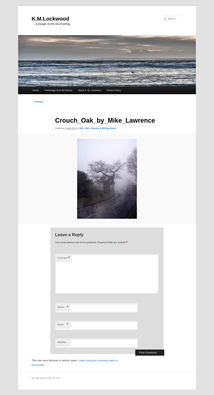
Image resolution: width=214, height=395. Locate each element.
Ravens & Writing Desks (104, 128)
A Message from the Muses (58, 90)
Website (62, 342)
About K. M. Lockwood (89, 90)
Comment (64, 258)
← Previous (37, 102)
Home (36, 90)
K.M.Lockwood (50, 19)
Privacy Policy (114, 90)
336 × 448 (84, 128)
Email (63, 324)
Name (63, 307)
